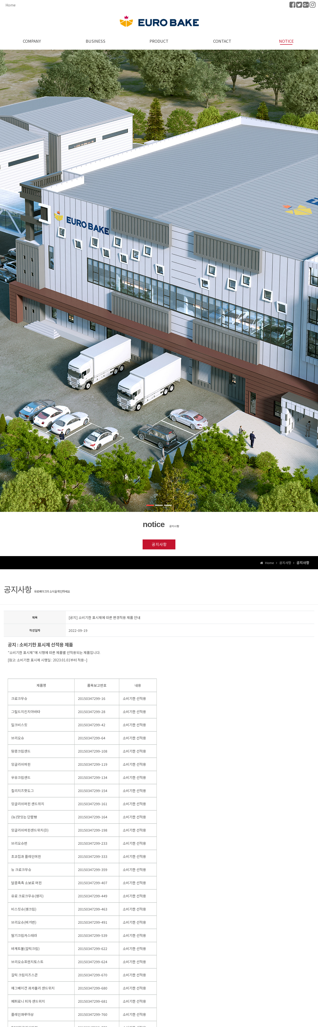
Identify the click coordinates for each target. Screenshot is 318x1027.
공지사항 (159, 544)
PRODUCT (159, 41)
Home (10, 4)
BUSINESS (95, 41)
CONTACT (222, 41)
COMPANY (32, 41)
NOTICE (286, 41)
